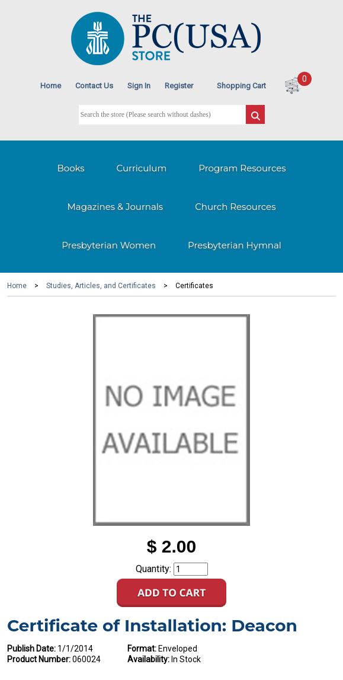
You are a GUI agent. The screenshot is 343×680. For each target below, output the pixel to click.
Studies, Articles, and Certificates (101, 286)
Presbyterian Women (109, 245)
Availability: (148, 659)
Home (50, 85)
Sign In (138, 85)
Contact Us (94, 85)
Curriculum (142, 168)
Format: (141, 648)
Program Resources (242, 168)
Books (70, 168)
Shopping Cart (241, 85)
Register (179, 85)
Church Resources (235, 206)
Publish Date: (31, 648)
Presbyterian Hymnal (234, 245)
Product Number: (38, 659)
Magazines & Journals (116, 206)
